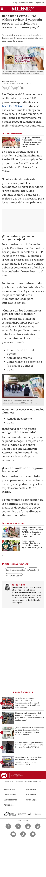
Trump (15, 3)
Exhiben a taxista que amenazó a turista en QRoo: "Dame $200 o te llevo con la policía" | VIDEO (29, 744)
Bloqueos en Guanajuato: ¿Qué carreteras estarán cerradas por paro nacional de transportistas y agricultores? (29, 716)
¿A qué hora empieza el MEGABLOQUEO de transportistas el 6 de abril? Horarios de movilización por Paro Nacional (27, 703)
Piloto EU (22, 3)
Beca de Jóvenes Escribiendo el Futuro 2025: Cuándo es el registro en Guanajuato (31, 544)
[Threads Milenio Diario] (37, 826)
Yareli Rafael (9, 81)
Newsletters (9, 789)
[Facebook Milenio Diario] (8, 826)
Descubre (33, 569)
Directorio (31, 789)
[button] (2, 9)
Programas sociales (15, 569)
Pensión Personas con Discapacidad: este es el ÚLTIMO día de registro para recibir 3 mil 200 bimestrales (32, 532)
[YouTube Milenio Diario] (13, 834)
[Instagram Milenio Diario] (28, 826)
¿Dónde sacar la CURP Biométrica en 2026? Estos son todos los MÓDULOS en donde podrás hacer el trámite (29, 731)
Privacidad (31, 795)
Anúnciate (8, 805)
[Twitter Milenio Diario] (18, 826)
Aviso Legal (31, 800)
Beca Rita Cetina (12, 106)
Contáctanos (10, 795)
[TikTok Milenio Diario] (23, 834)
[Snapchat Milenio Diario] (33, 834)
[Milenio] (23, 9)
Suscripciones (10, 800)
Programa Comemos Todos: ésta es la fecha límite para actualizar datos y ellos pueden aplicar (31, 142)
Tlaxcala (30, 3)
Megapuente (39, 3)
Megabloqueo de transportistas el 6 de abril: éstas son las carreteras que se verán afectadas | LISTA (28, 761)
